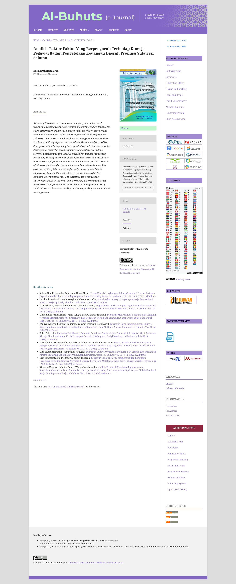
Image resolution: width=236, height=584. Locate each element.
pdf (126, 128)
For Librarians (172, 415)
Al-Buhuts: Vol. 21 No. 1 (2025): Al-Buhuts (87, 348)
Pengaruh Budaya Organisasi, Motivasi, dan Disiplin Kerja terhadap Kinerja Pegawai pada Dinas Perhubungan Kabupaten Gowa (98, 353)
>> (45, 379)
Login (128, 30)
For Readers (171, 406)
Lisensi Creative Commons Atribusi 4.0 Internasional (96, 562)
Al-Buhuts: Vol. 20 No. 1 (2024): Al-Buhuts (90, 373)
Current (53, 30)
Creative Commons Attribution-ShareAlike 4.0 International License (137, 269)
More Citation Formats (135, 187)
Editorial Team (173, 70)
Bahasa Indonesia (175, 388)
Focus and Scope (174, 94)
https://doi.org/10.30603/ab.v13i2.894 (58, 85)
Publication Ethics (175, 82)
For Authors (171, 410)
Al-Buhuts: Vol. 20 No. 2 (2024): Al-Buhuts (86, 302)
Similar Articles (43, 287)
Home (37, 30)
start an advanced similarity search (66, 386)
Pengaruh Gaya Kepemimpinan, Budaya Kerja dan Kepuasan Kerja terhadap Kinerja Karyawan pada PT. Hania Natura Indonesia (96, 325)
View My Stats (183, 279)
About (83, 30)
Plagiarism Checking (176, 88)
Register (114, 30)
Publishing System (175, 112)
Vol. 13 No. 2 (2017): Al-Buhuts (69, 40)
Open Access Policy (175, 118)
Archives (68, 30)
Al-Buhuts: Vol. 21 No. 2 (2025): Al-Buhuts (134, 296)
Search (99, 30)
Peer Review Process (176, 100)
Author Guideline (175, 106)
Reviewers (171, 76)
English (169, 383)
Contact (170, 64)
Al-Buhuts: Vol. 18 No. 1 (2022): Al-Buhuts (125, 354)
